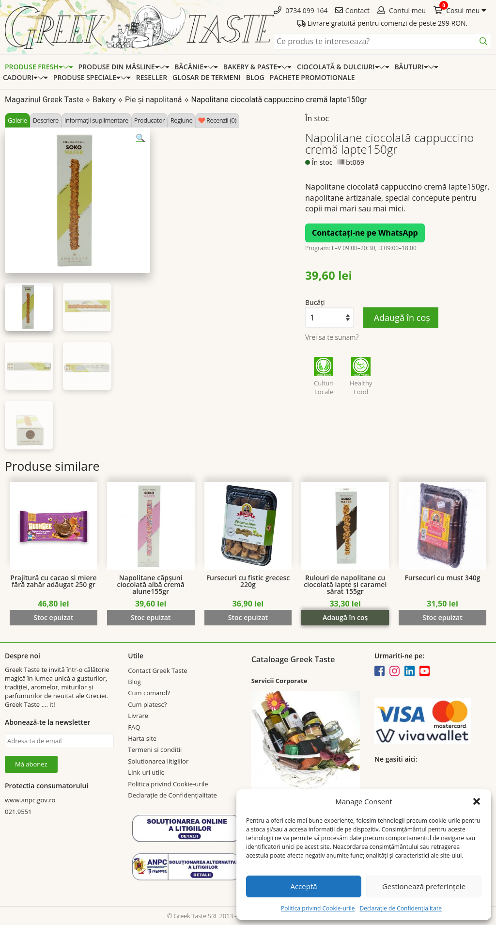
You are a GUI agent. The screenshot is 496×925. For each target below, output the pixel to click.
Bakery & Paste (252, 66)
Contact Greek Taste (157, 670)
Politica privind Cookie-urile (318, 908)
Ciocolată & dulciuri (338, 66)
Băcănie (190, 66)
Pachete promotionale (312, 77)
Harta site (142, 738)
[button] (476, 801)
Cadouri (20, 77)
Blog (255, 77)
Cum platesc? (147, 704)
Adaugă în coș (401, 317)
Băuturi (411, 66)
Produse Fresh (34, 66)
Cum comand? (149, 692)
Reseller (151, 77)
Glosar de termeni (206, 77)
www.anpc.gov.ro (30, 800)
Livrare (138, 715)
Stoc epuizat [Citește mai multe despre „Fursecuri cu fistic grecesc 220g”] (248, 617)
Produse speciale (87, 77)
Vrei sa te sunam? (331, 337)
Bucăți (315, 302)
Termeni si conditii (155, 749)
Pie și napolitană (153, 99)
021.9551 (18, 811)
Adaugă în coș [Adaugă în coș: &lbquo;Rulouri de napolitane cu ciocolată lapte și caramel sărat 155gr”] (345, 617)
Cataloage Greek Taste (293, 659)
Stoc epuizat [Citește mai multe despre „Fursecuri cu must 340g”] (442, 617)
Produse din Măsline (118, 66)
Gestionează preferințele (423, 886)
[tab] (17, 120)
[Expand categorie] (68, 66)
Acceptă (303, 886)
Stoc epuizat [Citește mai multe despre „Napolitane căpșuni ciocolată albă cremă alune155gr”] (150, 617)
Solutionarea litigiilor (158, 761)
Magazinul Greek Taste (44, 99)
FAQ (134, 727)
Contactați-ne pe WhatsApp (365, 232)
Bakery (104, 99)
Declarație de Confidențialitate (400, 908)
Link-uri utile (146, 772)
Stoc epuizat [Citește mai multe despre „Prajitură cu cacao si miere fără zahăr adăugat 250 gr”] (53, 617)
